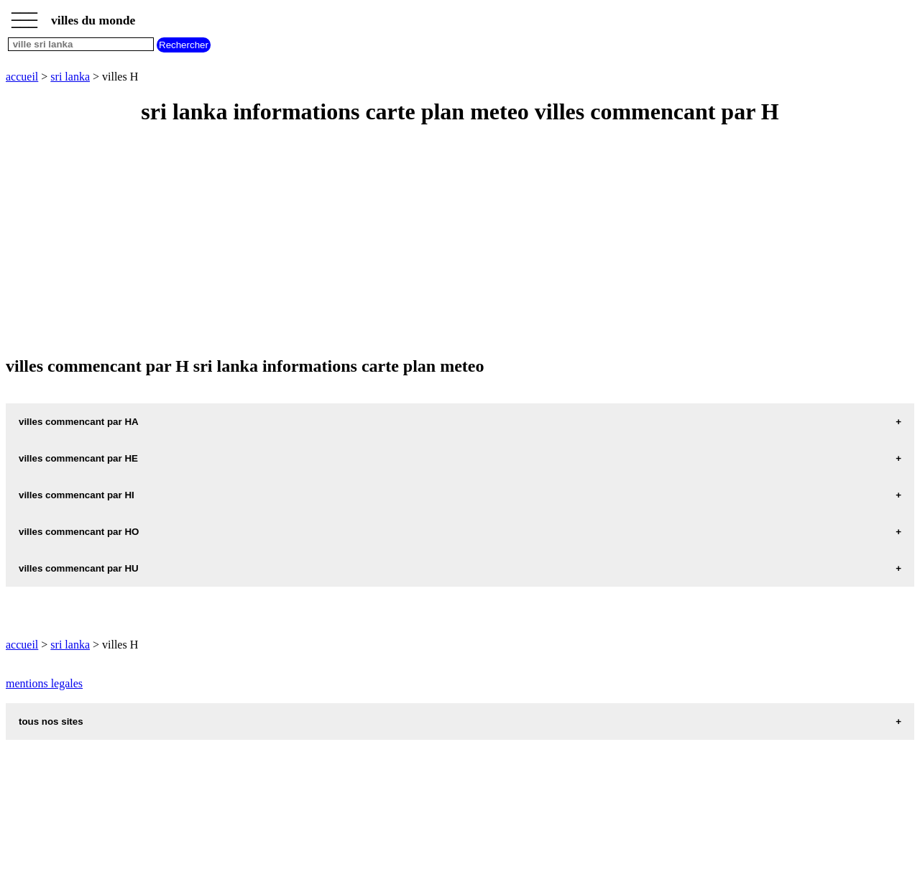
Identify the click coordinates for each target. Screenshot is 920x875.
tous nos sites (51, 721)
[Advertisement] (437, 241)
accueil (22, 76)
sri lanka (70, 76)
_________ (24, 15)
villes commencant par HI (76, 495)
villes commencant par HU (79, 568)
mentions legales (44, 683)
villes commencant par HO (79, 531)
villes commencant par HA (79, 421)
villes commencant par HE (78, 458)
